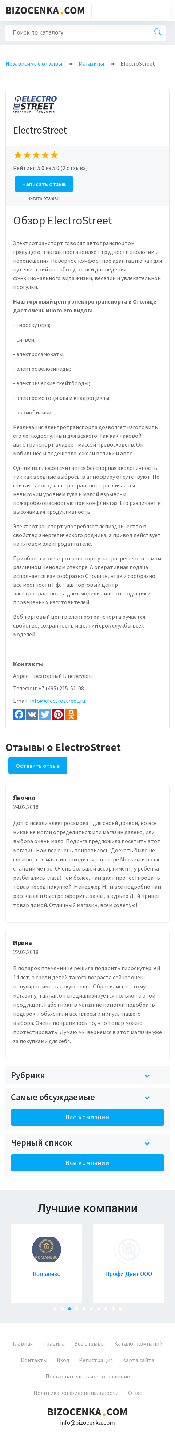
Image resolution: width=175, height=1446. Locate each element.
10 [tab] (122, 1311)
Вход (63, 1360)
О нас (135, 1392)
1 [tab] (57, 1311)
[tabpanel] (46, 1263)
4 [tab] (79, 1311)
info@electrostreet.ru (57, 700)
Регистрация (96, 1360)
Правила (53, 1343)
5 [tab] (86, 1311)
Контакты (34, 1360)
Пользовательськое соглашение (87, 1376)
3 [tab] (71, 1311)
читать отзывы (44, 198)
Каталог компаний (138, 1343)
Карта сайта (138, 1360)
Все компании (87, 1117)
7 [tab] (100, 1311)
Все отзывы (89, 1343)
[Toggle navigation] (163, 10)
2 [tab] (64, 1311)
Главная (23, 1343)
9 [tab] (115, 1311)
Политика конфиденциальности (76, 1392)
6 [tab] (93, 1311)
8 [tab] (108, 1311)
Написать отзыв (44, 184)
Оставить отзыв (38, 765)
